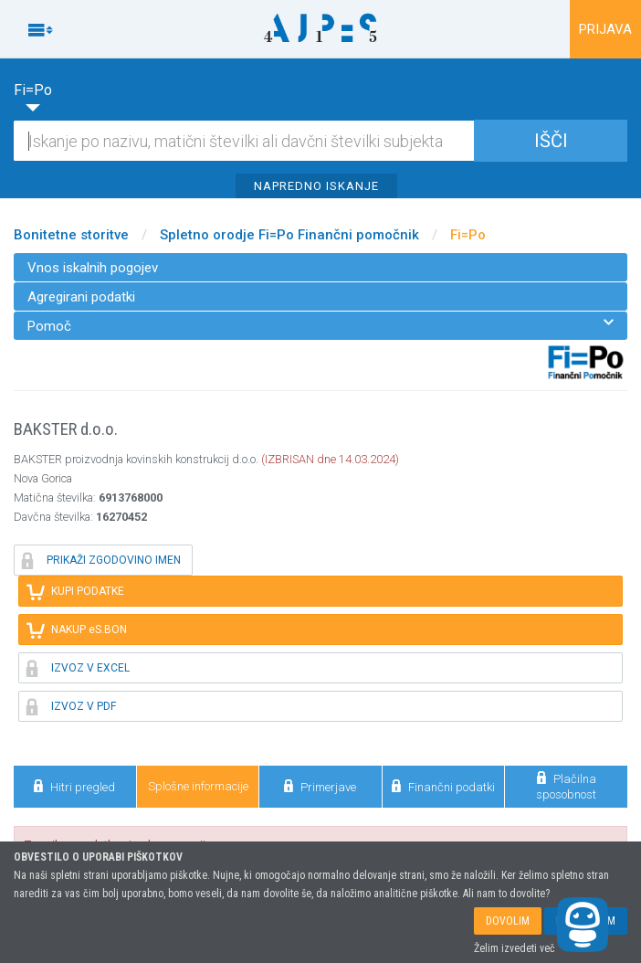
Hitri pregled (74, 786)
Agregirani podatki (81, 297)
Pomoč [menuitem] (320, 325)
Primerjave (320, 786)
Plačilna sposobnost (566, 785)
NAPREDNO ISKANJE (316, 186)
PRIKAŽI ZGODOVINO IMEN (101, 560)
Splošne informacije (198, 786)
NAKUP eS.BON (76, 629)
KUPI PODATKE (75, 591)
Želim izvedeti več (514, 948)
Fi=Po (468, 235)
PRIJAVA (605, 29)
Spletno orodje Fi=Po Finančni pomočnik (289, 235)
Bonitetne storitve (71, 235)
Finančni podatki (443, 786)
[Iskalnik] (320, 141)
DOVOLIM (508, 921)
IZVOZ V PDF (71, 706)
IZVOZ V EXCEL (78, 668)
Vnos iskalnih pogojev (92, 267)
